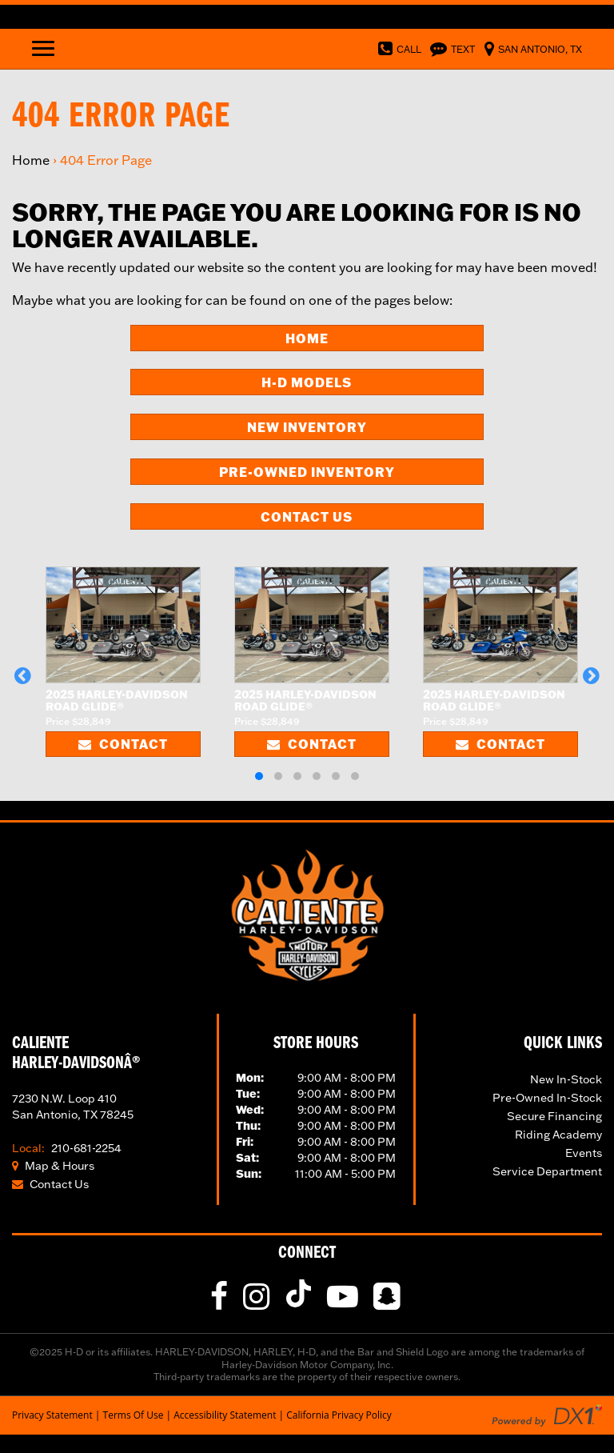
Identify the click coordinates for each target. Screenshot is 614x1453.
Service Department (547, 1171)
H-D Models (306, 382)
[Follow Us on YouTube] (344, 1303)
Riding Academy (558, 1134)
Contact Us (307, 516)
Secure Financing (554, 1116)
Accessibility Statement (224, 1415)
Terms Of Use (133, 1415)
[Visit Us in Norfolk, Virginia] (530, 48)
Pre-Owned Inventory (307, 471)
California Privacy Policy (339, 1415)
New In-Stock (566, 1079)
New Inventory (307, 426)
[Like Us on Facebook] (221, 1303)
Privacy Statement (52, 1415)
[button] (23, 675)
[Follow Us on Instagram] (258, 1303)
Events (583, 1153)
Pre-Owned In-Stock (547, 1098)
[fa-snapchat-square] (388, 1303)
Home (31, 160)
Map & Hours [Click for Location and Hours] (53, 1166)
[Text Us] (450, 48)
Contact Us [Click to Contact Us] (50, 1184)
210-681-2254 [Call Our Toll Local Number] (67, 1148)
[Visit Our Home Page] (307, 913)
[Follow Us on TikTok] (302, 1303)
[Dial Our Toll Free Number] (396, 48)
